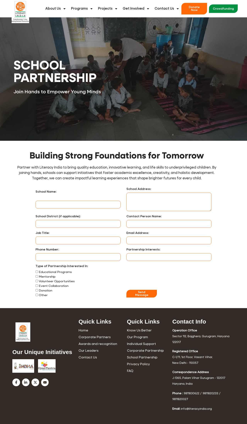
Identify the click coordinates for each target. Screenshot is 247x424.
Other (43, 295)
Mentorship (47, 276)
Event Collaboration (54, 286)
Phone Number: (47, 249)
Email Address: (137, 233)
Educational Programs (55, 272)
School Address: (138, 189)
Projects (108, 8)
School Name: (46, 191)
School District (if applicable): (58, 216)
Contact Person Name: (144, 216)
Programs (82, 8)
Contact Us (167, 8)
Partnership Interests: (143, 249)
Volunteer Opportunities (57, 281)
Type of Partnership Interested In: (62, 266)
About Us (55, 8)
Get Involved (136, 8)
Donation (45, 290)
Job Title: (43, 233)
